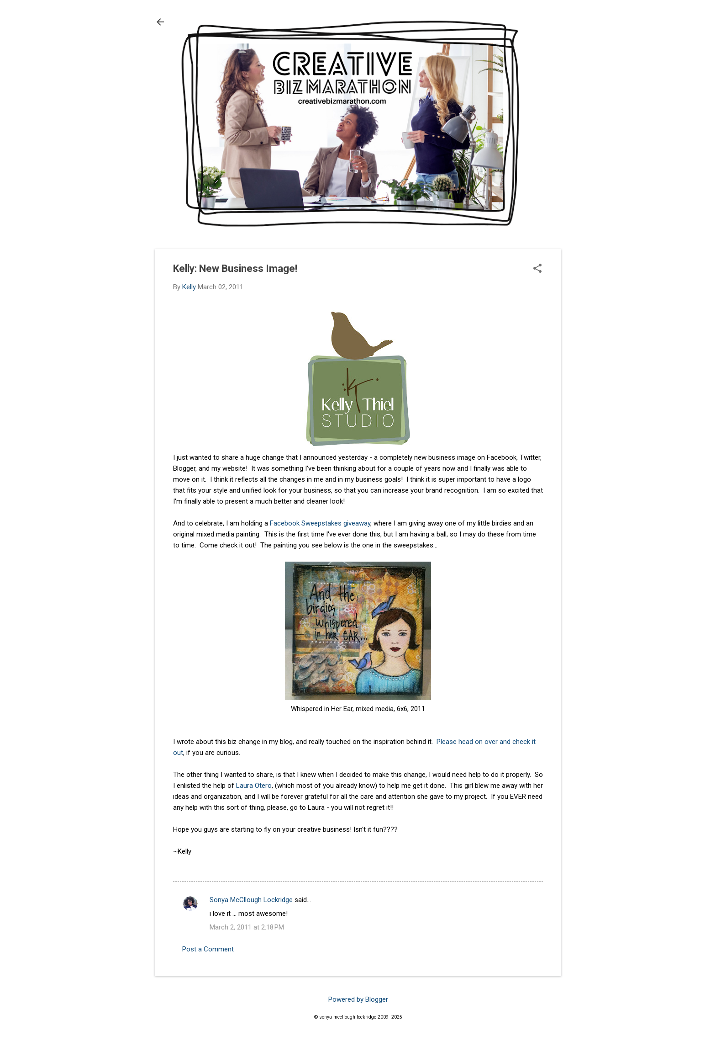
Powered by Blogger (358, 999)
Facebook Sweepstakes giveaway (320, 523)
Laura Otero (254, 785)
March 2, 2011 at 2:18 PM (247, 927)
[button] (537, 269)
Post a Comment (208, 949)
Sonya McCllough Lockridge (251, 900)
